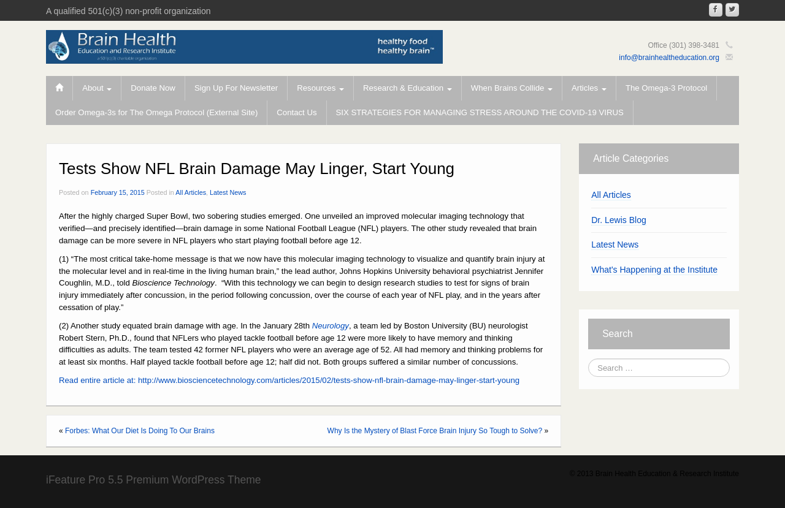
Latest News (228, 192)
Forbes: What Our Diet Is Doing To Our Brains (140, 430)
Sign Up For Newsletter (236, 88)
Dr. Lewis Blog (618, 220)
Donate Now (153, 88)
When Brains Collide (512, 88)
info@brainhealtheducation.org (669, 57)
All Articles (190, 192)
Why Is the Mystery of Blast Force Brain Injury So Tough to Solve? (435, 430)
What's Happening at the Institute (654, 270)
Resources (320, 88)
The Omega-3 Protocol (666, 88)
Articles (589, 88)
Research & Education (407, 88)
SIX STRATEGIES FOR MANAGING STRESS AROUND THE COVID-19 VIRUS (480, 112)
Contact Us (296, 112)
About (97, 88)
